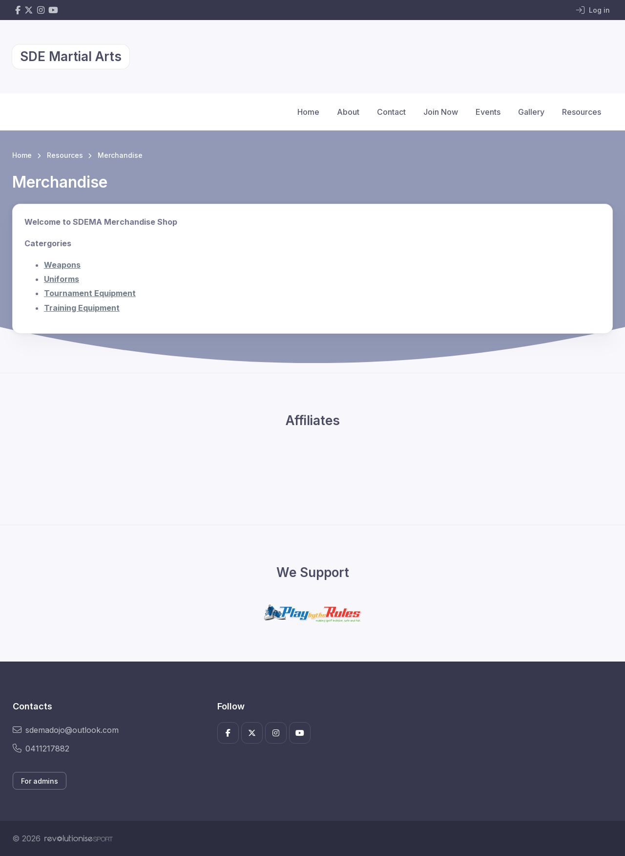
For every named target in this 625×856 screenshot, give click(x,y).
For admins (39, 781)
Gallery (531, 112)
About (348, 112)
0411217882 (41, 748)
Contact (391, 112)
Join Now (440, 112)
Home (308, 112)
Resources (581, 112)
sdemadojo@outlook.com (66, 730)
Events (488, 112)
